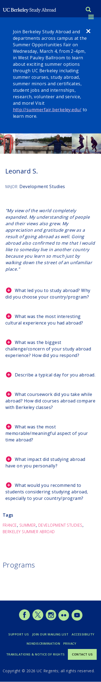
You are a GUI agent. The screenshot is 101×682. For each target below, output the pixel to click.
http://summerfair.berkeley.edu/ (47, 110)
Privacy (69, 643)
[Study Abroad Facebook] (24, 619)
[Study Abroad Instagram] (51, 619)
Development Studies (60, 525)
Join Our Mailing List (50, 634)
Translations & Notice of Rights (35, 654)
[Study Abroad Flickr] (63, 619)
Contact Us (82, 654)
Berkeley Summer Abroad (29, 531)
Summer (27, 525)
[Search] (88, 10)
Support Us (18, 634)
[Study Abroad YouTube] (77, 619)
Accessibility (83, 634)
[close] (88, 31)
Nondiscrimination (43, 643)
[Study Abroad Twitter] (38, 619)
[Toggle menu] (91, 17)
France (10, 525)
